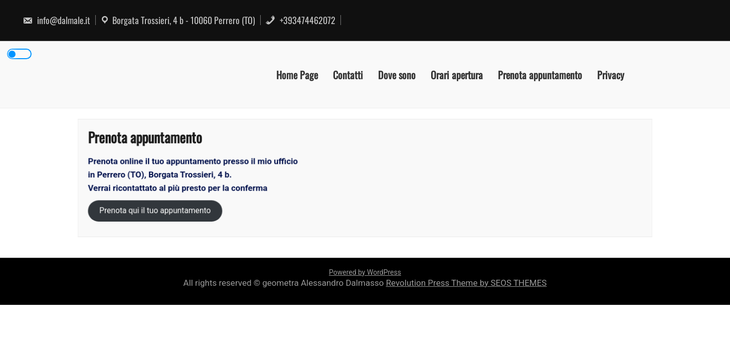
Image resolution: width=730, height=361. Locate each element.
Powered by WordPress (365, 272)
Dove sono (397, 74)
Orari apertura (457, 74)
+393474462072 (300, 20)
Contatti (348, 74)
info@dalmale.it (56, 20)
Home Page (297, 74)
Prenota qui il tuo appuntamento (157, 210)
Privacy (610, 74)
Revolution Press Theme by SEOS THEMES (466, 283)
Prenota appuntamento (540, 74)
